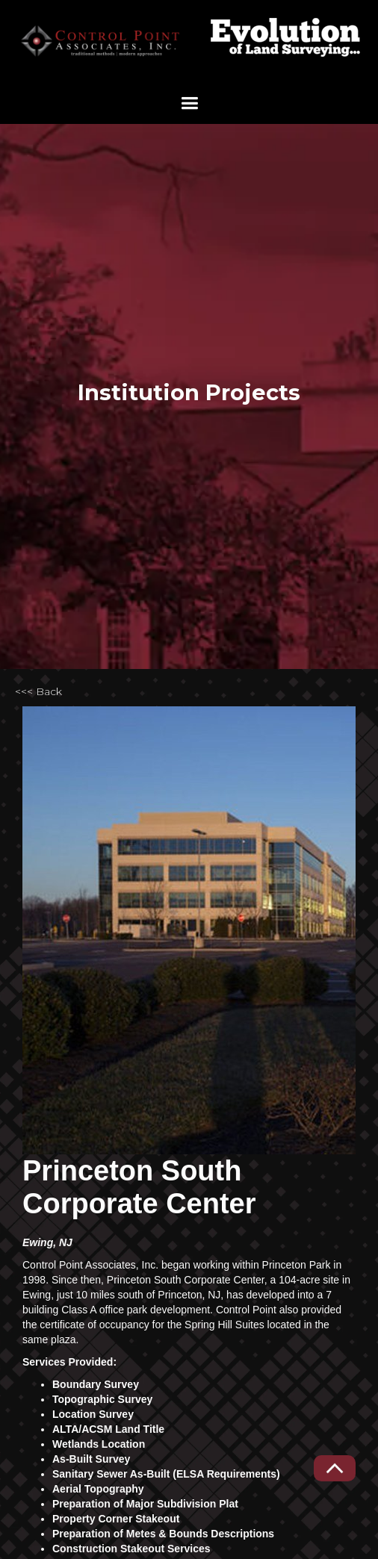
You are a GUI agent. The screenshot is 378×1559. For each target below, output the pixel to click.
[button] (189, 103)
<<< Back (38, 691)
